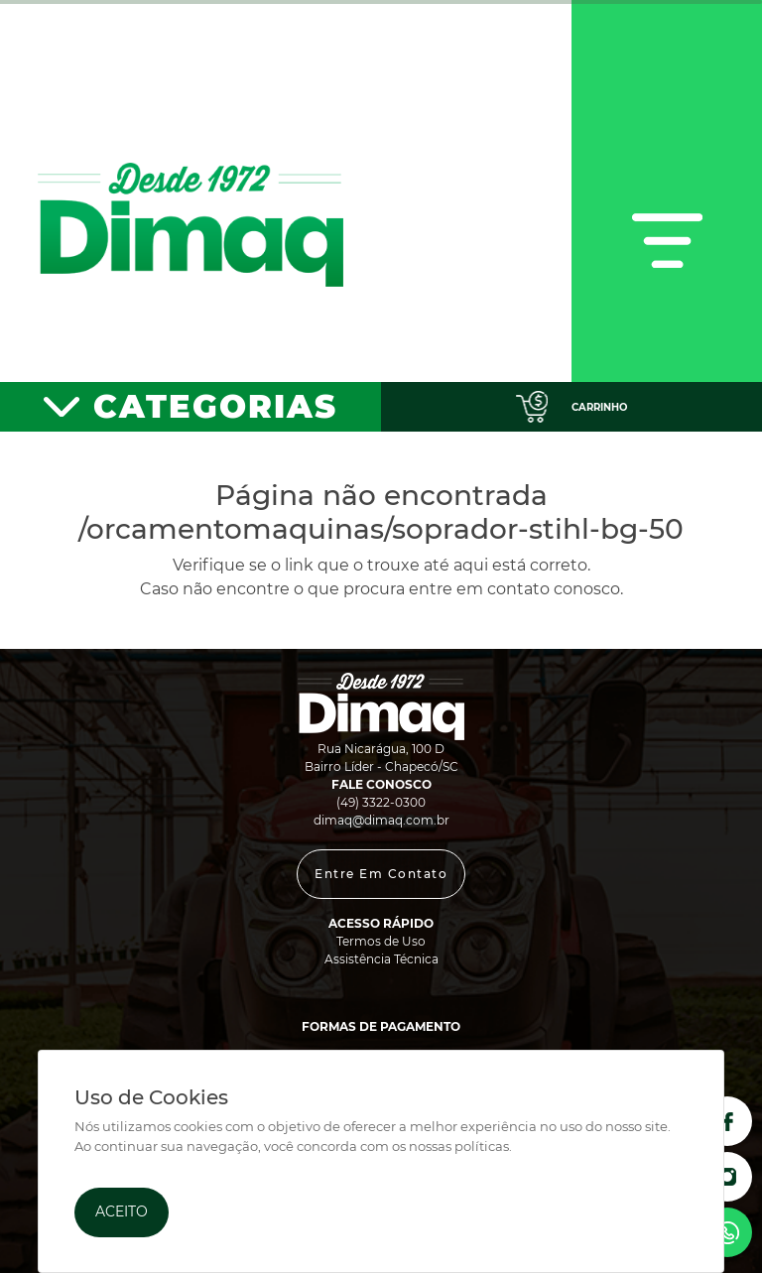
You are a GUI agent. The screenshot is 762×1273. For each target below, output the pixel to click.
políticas (481, 1146)
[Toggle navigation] (667, 191)
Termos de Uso (381, 941)
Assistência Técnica (381, 959)
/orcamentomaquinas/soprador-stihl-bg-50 (381, 529)
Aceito (121, 1211)
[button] (381, 874)
